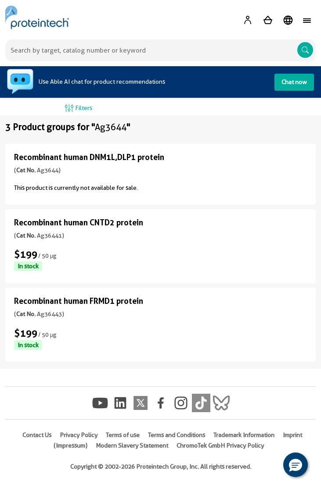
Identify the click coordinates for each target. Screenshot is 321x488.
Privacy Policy (78, 434)
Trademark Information (243, 434)
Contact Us (36, 434)
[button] (295, 464)
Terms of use (123, 434)
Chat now (294, 81)
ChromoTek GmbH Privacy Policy (220, 445)
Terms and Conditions (176, 434)
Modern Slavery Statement (132, 445)
